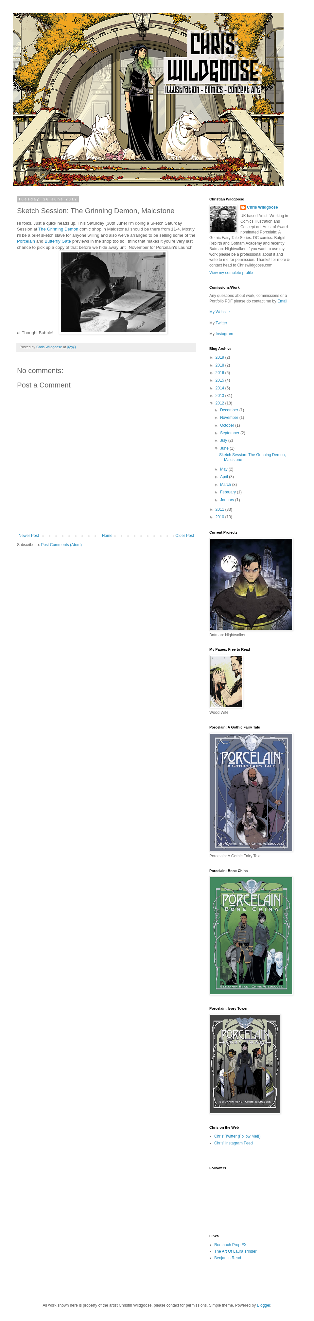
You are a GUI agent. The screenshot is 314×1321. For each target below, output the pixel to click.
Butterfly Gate (57, 241)
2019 (220, 357)
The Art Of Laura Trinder (235, 1251)
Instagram (224, 334)
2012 (220, 403)
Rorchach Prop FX (230, 1245)
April (224, 476)
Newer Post (29, 535)
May (224, 469)
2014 (220, 388)
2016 (220, 372)
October (227, 425)
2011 (220, 509)
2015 (220, 380)
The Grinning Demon (58, 229)
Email (282, 301)
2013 (220, 395)
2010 (220, 517)
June (225, 448)
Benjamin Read (227, 1258)
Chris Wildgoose (262, 207)
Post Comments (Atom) (61, 544)
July (224, 440)
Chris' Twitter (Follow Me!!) (237, 1136)
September (230, 433)
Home (107, 535)
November (229, 417)
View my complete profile (231, 272)
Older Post (184, 535)
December (229, 410)
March (226, 484)
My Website (219, 312)
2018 (220, 365)
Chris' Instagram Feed (233, 1143)
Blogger (263, 1305)
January (227, 500)
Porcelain (26, 241)
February (228, 492)
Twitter (221, 323)
